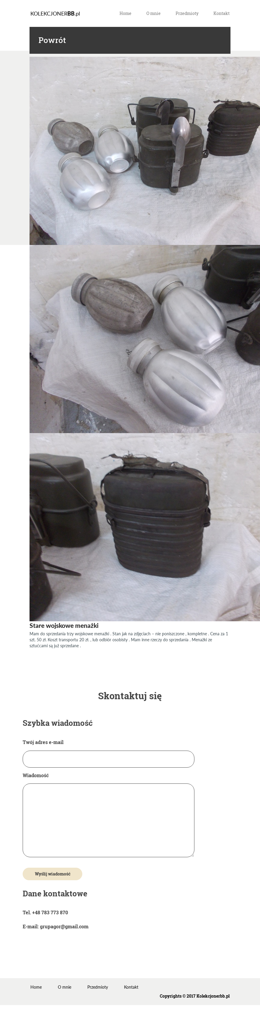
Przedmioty (187, 13)
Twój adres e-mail (108, 750)
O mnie (153, 13)
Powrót (52, 40)
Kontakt (221, 13)
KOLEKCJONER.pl (55, 13)
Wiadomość (108, 815)
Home (125, 13)
